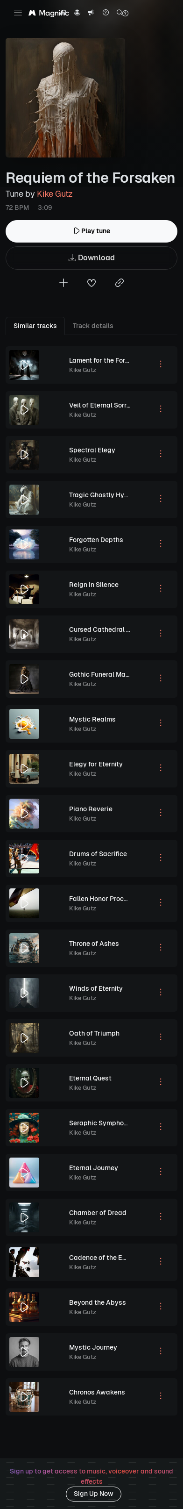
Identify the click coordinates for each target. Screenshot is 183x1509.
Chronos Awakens (97, 1392)
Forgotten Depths (96, 540)
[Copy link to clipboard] (119, 283)
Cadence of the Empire (104, 1257)
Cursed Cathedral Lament (109, 629)
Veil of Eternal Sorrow (102, 405)
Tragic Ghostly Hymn (101, 495)
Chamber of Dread (98, 1213)
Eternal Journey (93, 1168)
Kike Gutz (55, 193)
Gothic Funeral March (102, 674)
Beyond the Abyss (97, 1302)
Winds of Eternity (96, 988)
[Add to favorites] (91, 283)
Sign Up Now (93, 1493)
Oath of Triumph (94, 1033)
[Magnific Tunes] (48, 13)
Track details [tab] (93, 326)
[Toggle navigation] (17, 13)
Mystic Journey (93, 1347)
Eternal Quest (90, 1078)
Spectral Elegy (92, 450)
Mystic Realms (92, 719)
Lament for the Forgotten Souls (116, 360)
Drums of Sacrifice (98, 854)
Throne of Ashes (94, 943)
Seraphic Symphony (100, 1123)
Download (92, 258)
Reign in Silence (94, 584)
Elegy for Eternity (96, 764)
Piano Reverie (91, 809)
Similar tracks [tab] (35, 326)
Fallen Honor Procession (106, 898)
